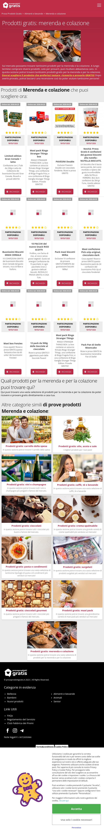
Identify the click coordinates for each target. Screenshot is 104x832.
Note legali (10, 737)
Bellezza (11, 693)
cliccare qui (64, 800)
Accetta (76, 809)
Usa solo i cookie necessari (76, 819)
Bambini (11, 697)
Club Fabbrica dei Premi (20, 723)
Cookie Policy (61, 746)
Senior (57, 701)
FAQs (10, 715)
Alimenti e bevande (64, 693)
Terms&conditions (45, 746)
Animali (58, 697)
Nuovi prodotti (15, 701)
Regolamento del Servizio (21, 719)
